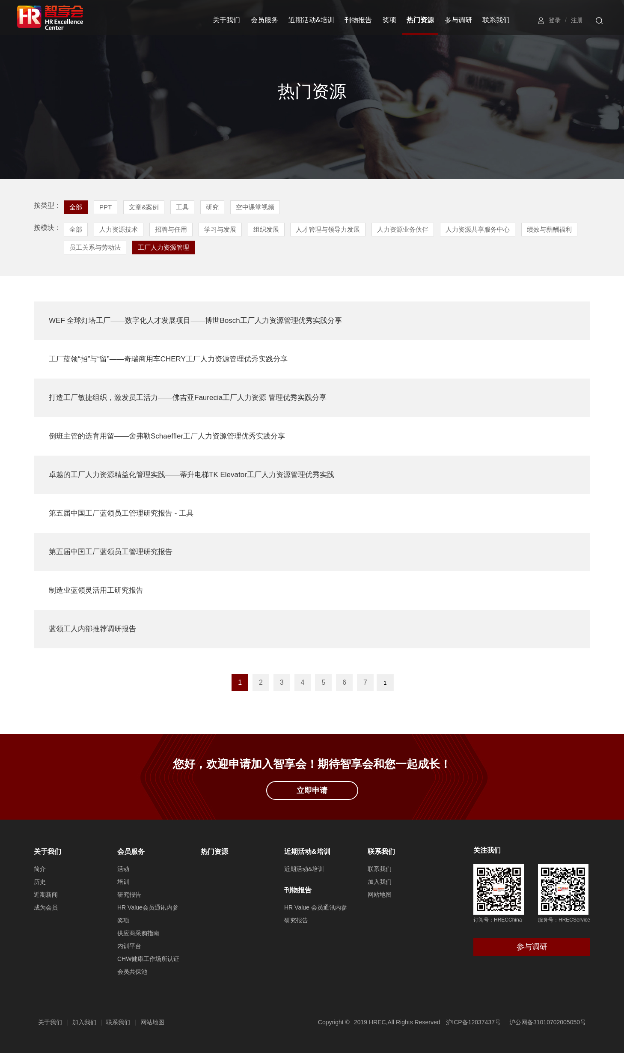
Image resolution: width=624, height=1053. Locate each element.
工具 (182, 207)
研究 (212, 207)
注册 (577, 20)
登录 (555, 20)
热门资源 (420, 20)
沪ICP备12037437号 (473, 1022)
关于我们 (226, 20)
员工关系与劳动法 (95, 247)
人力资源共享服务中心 (478, 229)
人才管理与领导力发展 (328, 229)
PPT (105, 207)
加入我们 (380, 881)
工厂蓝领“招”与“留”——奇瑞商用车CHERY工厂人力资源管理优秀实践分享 (168, 359)
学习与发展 (220, 229)
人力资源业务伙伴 (402, 229)
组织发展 (266, 229)
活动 (123, 868)
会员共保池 (132, 971)
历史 (40, 881)
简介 (40, 868)
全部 (75, 207)
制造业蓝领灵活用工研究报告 (96, 590)
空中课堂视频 (255, 207)
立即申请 (312, 790)
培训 (123, 881)
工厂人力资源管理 (163, 247)
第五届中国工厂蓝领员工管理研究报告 (110, 552)
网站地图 (380, 894)
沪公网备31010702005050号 (547, 1022)
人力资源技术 (118, 229)
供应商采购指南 (138, 933)
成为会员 (46, 907)
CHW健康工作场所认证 (148, 958)
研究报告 (129, 894)
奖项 (389, 20)
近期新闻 (46, 894)
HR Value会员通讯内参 (147, 907)
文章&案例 (144, 207)
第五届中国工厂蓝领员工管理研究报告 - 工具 (121, 513)
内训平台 (129, 946)
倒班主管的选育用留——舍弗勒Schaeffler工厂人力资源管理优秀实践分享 (167, 436)
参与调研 (458, 20)
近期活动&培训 (311, 20)
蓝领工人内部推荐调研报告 (92, 629)
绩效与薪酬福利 (549, 229)
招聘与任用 (171, 229)
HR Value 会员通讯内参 (315, 907)
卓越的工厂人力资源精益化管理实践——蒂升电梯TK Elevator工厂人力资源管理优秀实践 (191, 475)
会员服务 (264, 20)
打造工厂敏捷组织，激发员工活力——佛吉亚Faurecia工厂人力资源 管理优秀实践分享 (188, 398)
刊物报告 (358, 20)
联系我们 (496, 20)
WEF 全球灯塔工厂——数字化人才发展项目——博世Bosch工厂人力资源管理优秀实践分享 (195, 320)
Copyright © (334, 1022)
